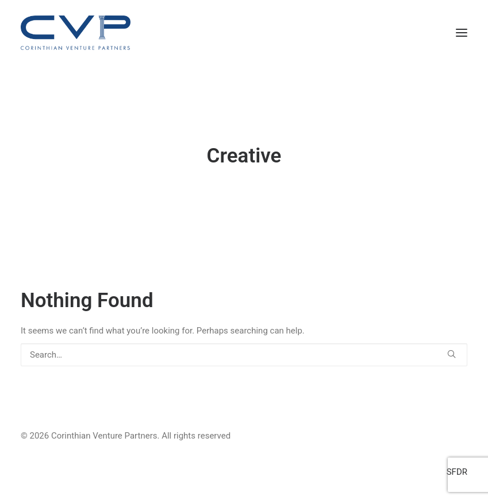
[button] (461, 32)
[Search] (244, 354)
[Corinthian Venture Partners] (75, 32)
